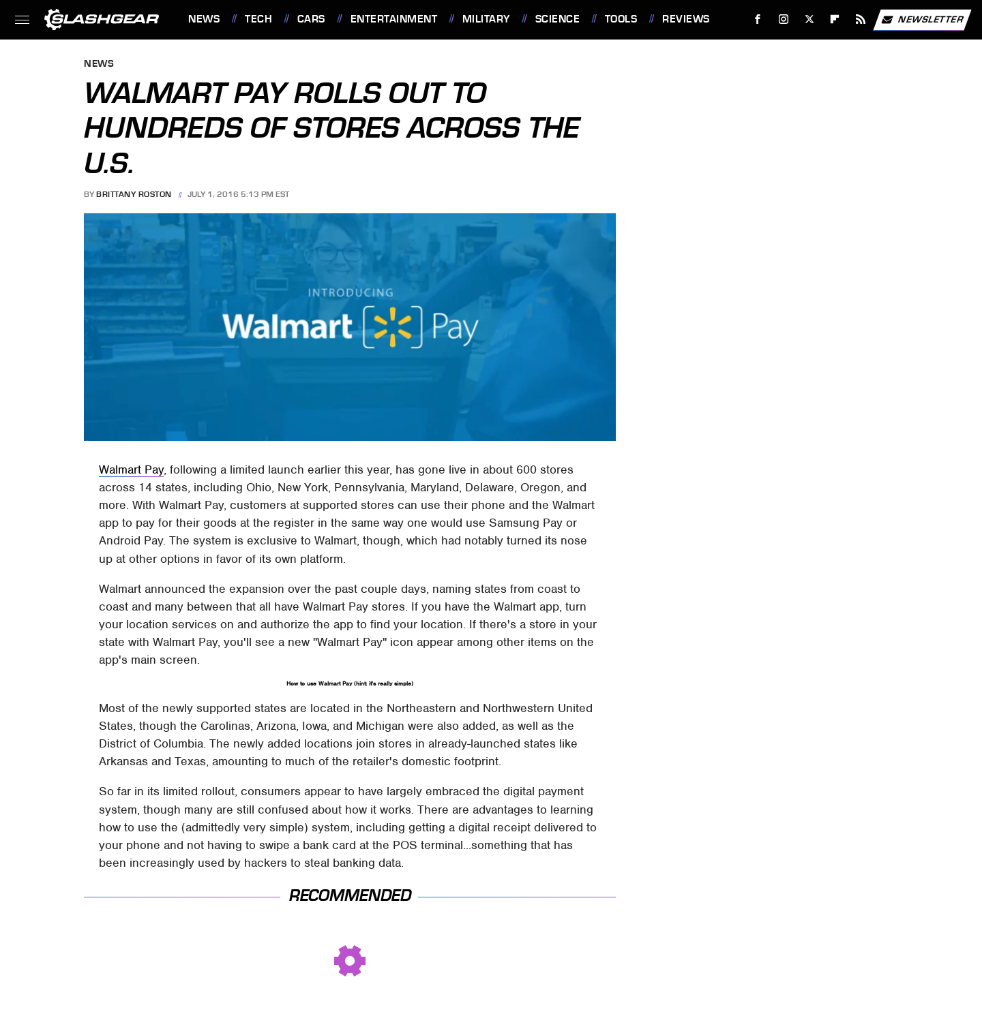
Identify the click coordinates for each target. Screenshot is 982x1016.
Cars (311, 19)
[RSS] (861, 19)
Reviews (686, 19)
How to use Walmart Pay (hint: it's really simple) (349, 683)
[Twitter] (809, 19)
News (204, 19)
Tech (258, 19)
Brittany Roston (134, 194)
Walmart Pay (131, 469)
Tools (621, 19)
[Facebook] (758, 19)
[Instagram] (784, 19)
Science (557, 19)
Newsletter (922, 20)
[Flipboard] (835, 19)
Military (486, 19)
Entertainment (394, 19)
